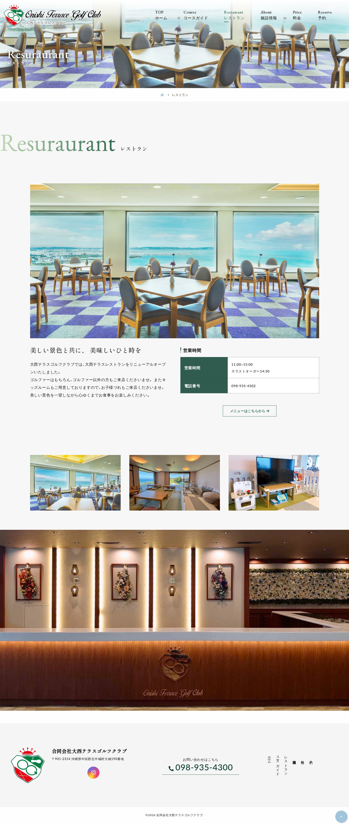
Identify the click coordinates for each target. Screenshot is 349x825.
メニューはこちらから (247, 411)
